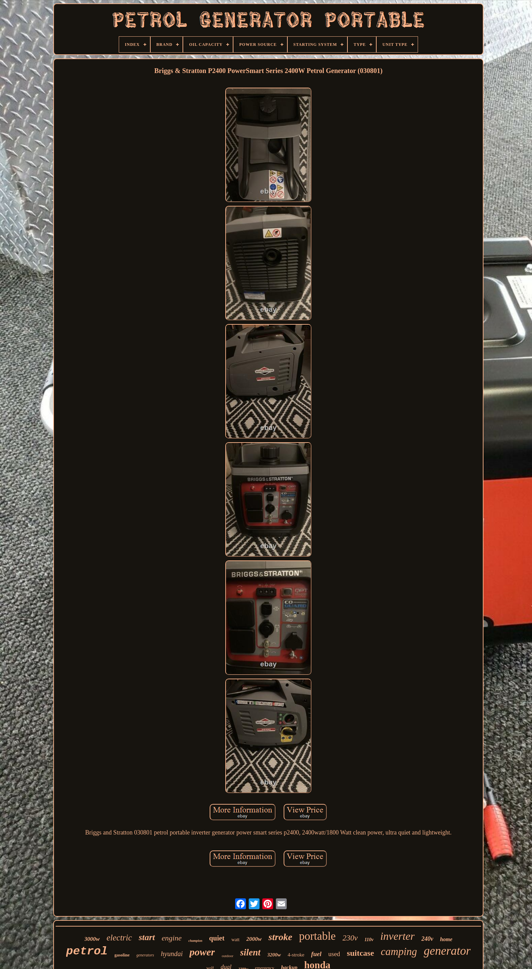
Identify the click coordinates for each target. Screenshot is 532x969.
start (147, 937)
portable (317, 936)
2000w (254, 939)
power (202, 951)
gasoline (122, 954)
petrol (87, 951)
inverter (397, 936)
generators (145, 955)
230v (350, 938)
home (446, 939)
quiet (217, 938)
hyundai (172, 953)
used (334, 953)
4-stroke (296, 954)
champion (195, 941)
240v (427, 938)
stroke (280, 937)
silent (250, 952)
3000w (92, 939)
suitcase (360, 953)
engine (172, 938)
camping (399, 951)
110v (368, 939)
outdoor (227, 956)
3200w (274, 954)
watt (235, 939)
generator (447, 950)
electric (119, 937)
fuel (316, 953)
